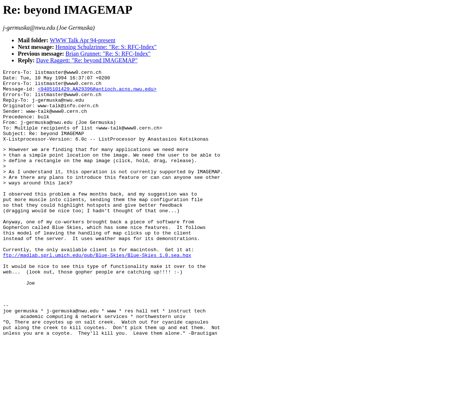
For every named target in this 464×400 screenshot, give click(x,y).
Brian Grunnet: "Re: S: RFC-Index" (108, 53)
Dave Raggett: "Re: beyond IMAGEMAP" (86, 60)
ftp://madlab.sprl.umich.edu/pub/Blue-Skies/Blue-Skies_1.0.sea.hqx (97, 291)
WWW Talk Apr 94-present (82, 40)
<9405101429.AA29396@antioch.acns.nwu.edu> (97, 93)
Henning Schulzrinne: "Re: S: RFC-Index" (106, 47)
